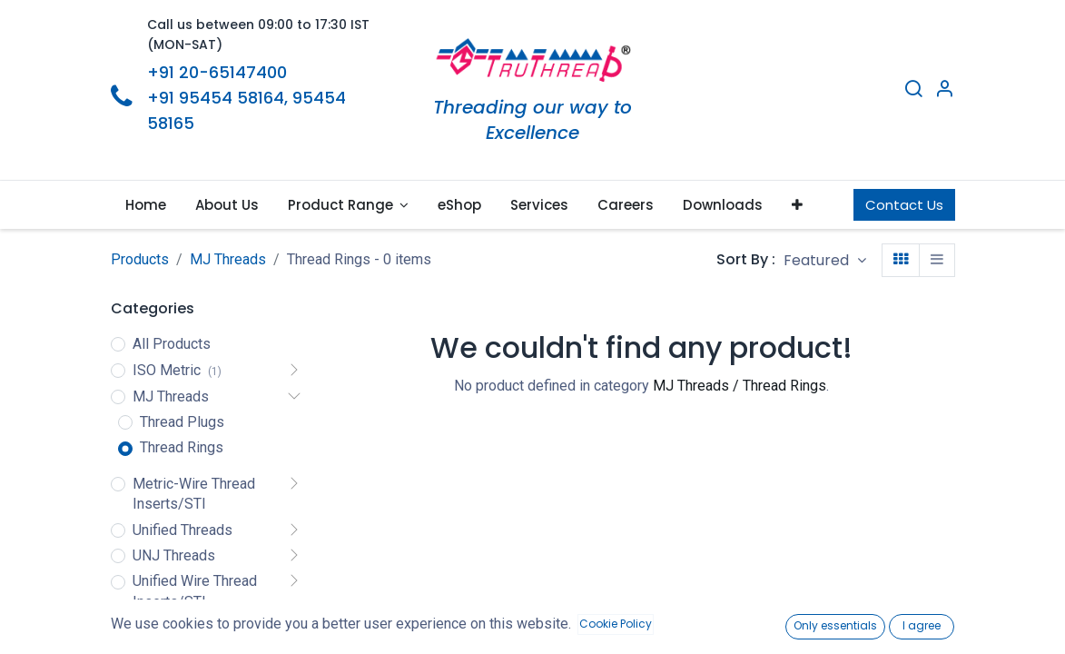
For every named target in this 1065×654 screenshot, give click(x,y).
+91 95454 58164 (215, 97)
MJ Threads (228, 259)
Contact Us (904, 204)
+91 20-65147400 (217, 72)
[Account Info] (944, 91)
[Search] (913, 91)
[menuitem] (146, 205)
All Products (172, 343)
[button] (797, 205)
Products (140, 259)
